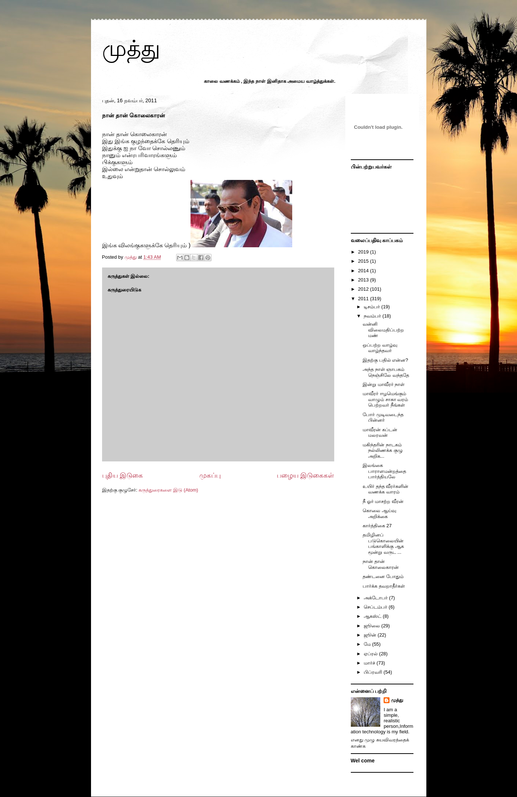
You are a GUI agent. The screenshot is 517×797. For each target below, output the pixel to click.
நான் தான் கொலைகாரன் (381, 564)
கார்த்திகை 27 (377, 525)
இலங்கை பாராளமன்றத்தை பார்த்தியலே (384, 471)
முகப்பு (210, 475)
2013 (364, 280)
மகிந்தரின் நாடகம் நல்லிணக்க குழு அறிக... (383, 450)
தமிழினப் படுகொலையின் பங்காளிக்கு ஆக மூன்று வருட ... (383, 543)
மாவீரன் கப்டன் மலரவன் (380, 432)
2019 (364, 252)
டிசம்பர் (372, 306)
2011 (364, 298)
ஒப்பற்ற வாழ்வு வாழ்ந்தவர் (380, 348)
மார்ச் (370, 663)
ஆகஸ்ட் (373, 616)
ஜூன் (371, 635)
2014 (364, 270)
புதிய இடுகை (122, 475)
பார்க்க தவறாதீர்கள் (384, 586)
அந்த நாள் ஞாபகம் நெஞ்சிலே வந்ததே (386, 372)
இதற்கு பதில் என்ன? (385, 360)
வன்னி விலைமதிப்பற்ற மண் (383, 329)
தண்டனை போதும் (383, 576)
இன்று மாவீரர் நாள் (384, 384)
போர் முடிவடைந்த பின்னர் (383, 417)
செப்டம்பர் (376, 607)
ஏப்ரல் (371, 653)
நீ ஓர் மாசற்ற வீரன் (383, 501)
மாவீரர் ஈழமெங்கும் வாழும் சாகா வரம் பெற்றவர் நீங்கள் (385, 399)
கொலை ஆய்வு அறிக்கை (379, 513)
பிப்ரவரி (374, 672)
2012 (364, 289)
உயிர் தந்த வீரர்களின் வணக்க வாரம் (385, 489)
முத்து (131, 48)
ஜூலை (372, 625)
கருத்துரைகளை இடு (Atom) (168, 490)
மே (368, 644)
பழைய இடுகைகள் (305, 475)
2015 (364, 261)
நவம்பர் (373, 316)
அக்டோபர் (376, 598)
